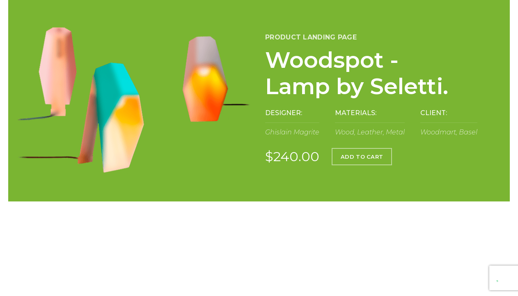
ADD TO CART (362, 156)
